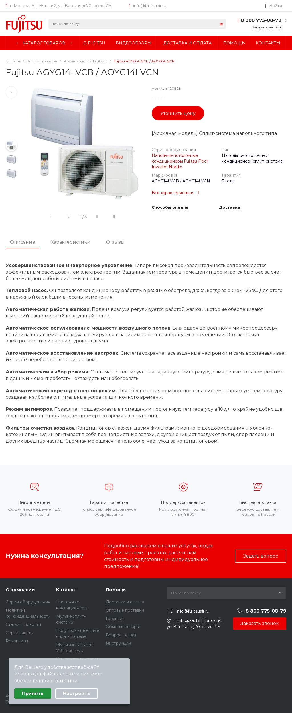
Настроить (76, 693)
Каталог (66, 589)
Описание (22, 242)
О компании (20, 589)
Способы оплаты (170, 207)
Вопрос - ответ (121, 635)
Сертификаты (19, 632)
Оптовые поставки (125, 610)
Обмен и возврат (123, 626)
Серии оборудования (28, 602)
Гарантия (115, 618)
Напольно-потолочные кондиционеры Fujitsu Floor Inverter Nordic (180, 161)
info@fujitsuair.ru (149, 5)
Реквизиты (17, 641)
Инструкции (118, 643)
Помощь (116, 589)
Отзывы (115, 242)
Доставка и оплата (125, 602)
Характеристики (70, 242)
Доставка (229, 207)
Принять (33, 693)
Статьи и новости (23, 624)
